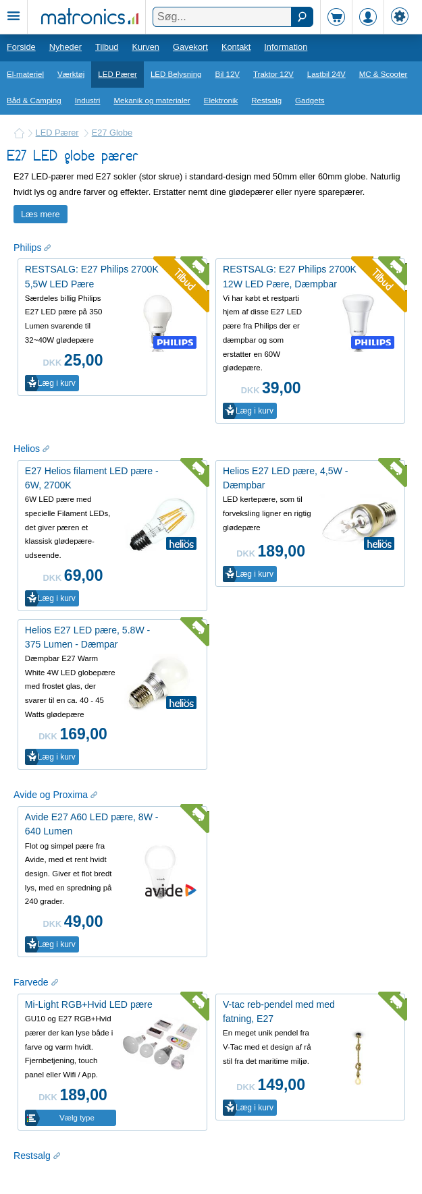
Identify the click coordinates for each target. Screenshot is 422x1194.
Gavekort (190, 47)
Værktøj (70, 74)
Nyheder (65, 47)
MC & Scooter (383, 74)
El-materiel (25, 74)
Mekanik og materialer (151, 100)
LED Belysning (176, 74)
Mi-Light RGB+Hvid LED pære (89, 1004)
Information (285, 47)
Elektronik (221, 100)
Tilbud (106, 47)
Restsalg (266, 100)
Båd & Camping (34, 100)
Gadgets (310, 100)
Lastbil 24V (326, 74)
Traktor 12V (273, 74)
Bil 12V (227, 74)
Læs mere (40, 214)
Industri (88, 100)
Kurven (145, 47)
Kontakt (235, 47)
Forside (21, 47)
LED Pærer (117, 74)
